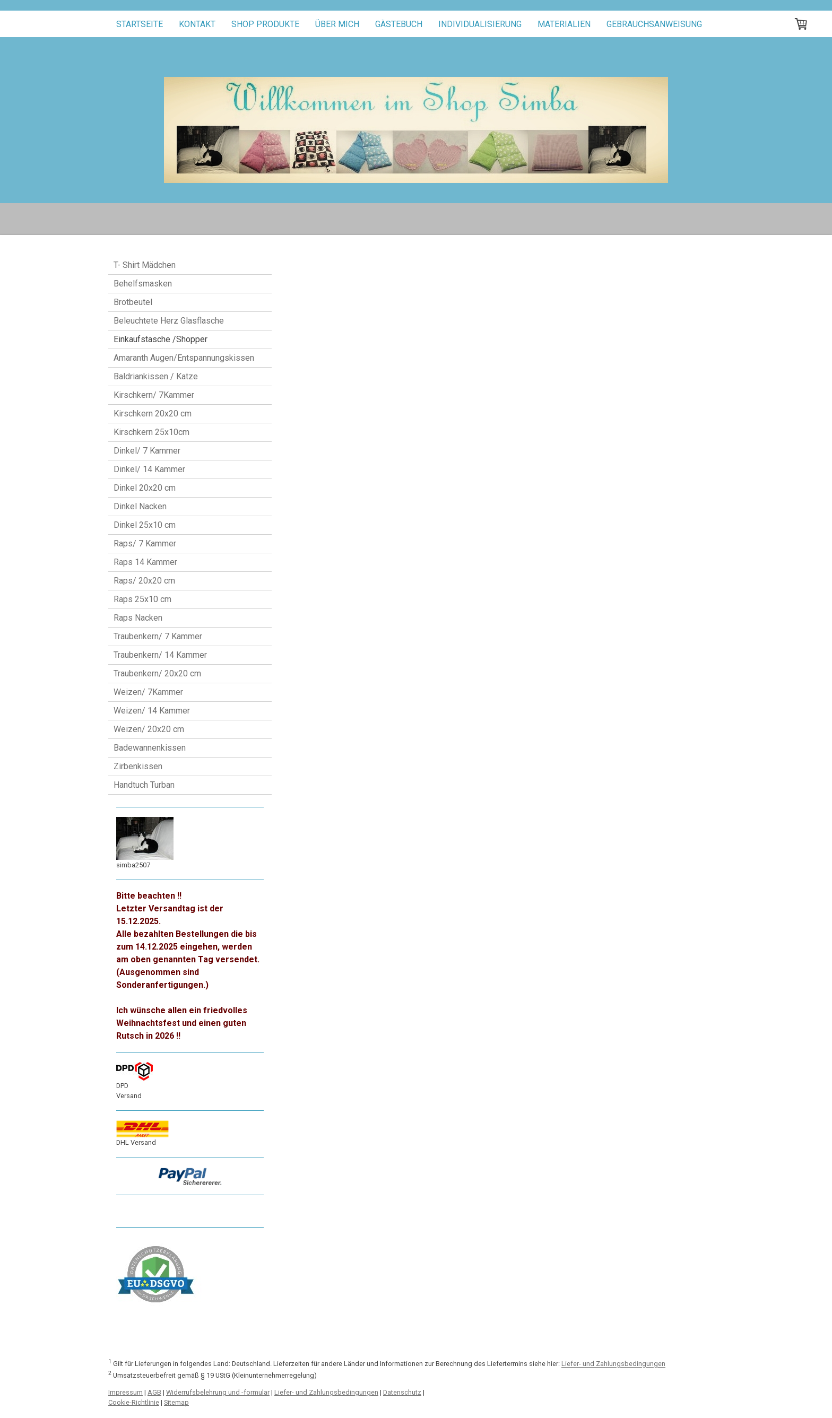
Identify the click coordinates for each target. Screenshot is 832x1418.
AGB (154, 1392)
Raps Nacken (138, 618)
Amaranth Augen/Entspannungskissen (184, 358)
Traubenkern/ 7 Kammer (158, 636)
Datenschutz (402, 1392)
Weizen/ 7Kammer (148, 692)
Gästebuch (398, 24)
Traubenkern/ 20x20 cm (157, 673)
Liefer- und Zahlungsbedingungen (613, 1364)
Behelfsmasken (143, 284)
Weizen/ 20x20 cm (149, 729)
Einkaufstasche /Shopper (160, 339)
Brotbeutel (133, 302)
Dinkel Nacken (140, 506)
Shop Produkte (265, 24)
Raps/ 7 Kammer (145, 543)
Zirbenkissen (138, 766)
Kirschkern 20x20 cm (153, 413)
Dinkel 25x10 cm (145, 525)
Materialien (564, 24)
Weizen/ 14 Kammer (152, 711)
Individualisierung (480, 24)
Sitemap (176, 1402)
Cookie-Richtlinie (133, 1402)
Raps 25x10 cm (142, 599)
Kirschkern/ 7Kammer (154, 395)
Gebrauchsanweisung (654, 24)
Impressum (125, 1392)
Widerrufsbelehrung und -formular (218, 1392)
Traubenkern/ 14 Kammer (160, 655)
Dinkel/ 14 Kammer (149, 469)
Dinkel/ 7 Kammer (147, 451)
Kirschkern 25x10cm (151, 432)
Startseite (139, 24)
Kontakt (197, 24)
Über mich (337, 24)
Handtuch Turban (144, 785)
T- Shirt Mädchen (145, 265)
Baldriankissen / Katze (156, 376)
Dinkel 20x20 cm (145, 488)
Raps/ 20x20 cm (144, 581)
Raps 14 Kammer (145, 562)
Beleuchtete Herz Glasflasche (169, 321)
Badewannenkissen (150, 748)
